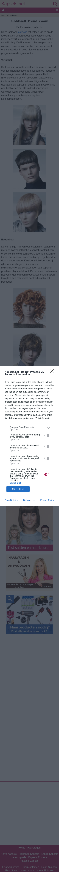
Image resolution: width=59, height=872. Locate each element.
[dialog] (29, 436)
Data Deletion (11, 500)
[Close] (53, 372)
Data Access (29, 500)
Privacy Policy (47, 500)
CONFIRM (18, 489)
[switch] (46, 435)
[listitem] (29, 428)
